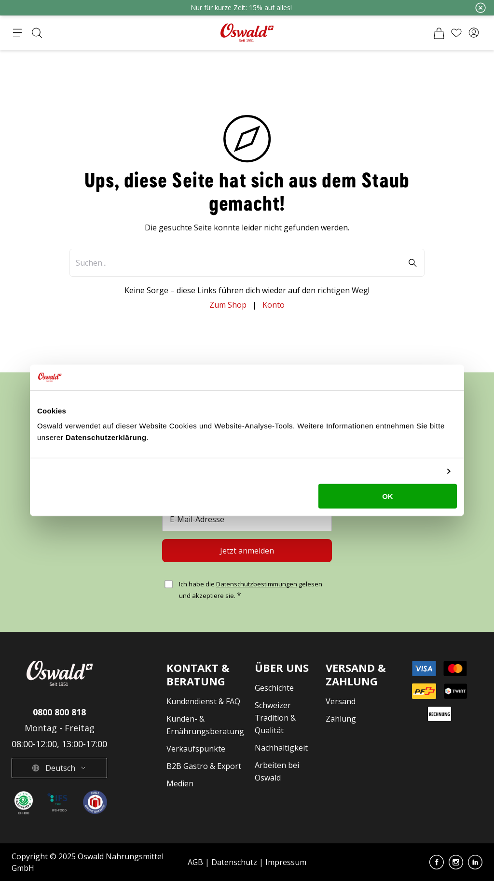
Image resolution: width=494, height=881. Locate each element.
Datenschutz (234, 862)
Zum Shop (228, 304)
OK (387, 496)
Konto (273, 304)
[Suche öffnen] (36, 33)
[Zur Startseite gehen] (247, 32)
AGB (196, 862)
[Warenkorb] (439, 33)
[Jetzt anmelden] (247, 550)
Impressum (285, 862)
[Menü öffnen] (17, 33)
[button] (473, 33)
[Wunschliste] (456, 33)
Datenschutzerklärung (106, 437)
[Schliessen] (480, 8)
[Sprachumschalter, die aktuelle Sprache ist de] (59, 768)
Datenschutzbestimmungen (256, 584)
